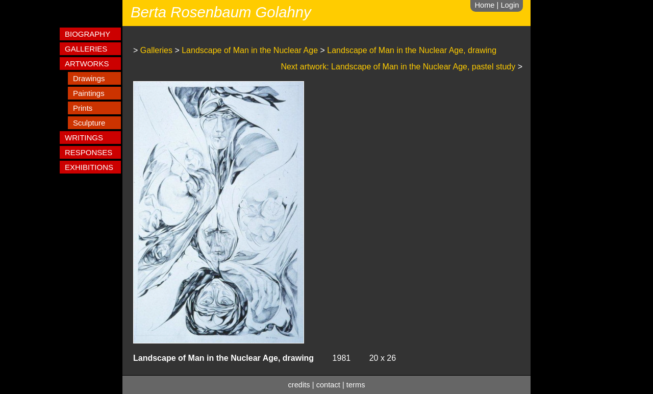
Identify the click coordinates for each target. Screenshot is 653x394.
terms (355, 385)
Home (484, 5)
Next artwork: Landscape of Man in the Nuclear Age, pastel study (398, 66)
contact (328, 385)
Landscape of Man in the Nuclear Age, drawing (411, 50)
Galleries (156, 50)
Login (509, 5)
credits (299, 385)
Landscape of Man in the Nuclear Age (250, 50)
